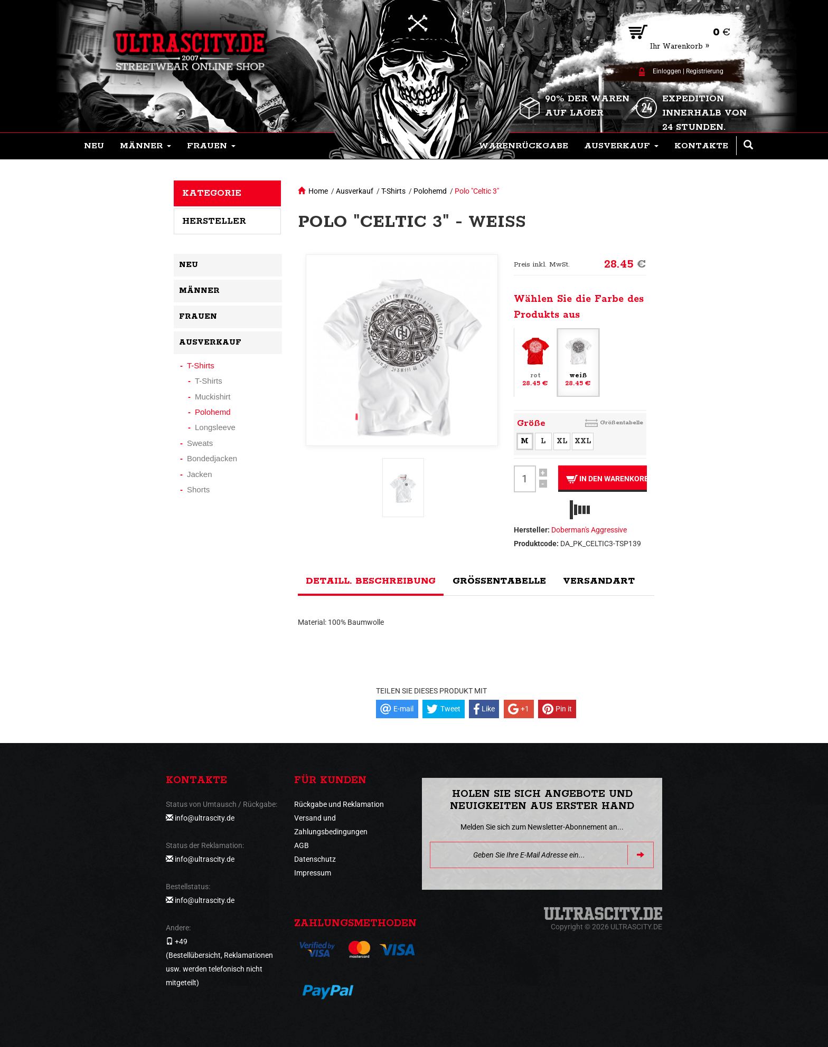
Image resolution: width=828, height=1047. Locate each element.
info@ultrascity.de (204, 818)
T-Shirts (393, 191)
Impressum (312, 873)
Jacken (199, 474)
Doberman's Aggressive (589, 530)
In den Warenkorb (606, 478)
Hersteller (214, 221)
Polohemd (430, 191)
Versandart (599, 581)
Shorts (198, 489)
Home (318, 191)
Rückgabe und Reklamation (339, 804)
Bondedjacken (212, 458)
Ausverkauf (354, 191)
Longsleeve (215, 427)
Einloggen (667, 71)
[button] (145, 146)
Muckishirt (213, 396)
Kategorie (211, 193)
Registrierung (704, 71)
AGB (301, 845)
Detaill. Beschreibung (371, 581)
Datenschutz (315, 859)
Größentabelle (621, 422)
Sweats (200, 443)
